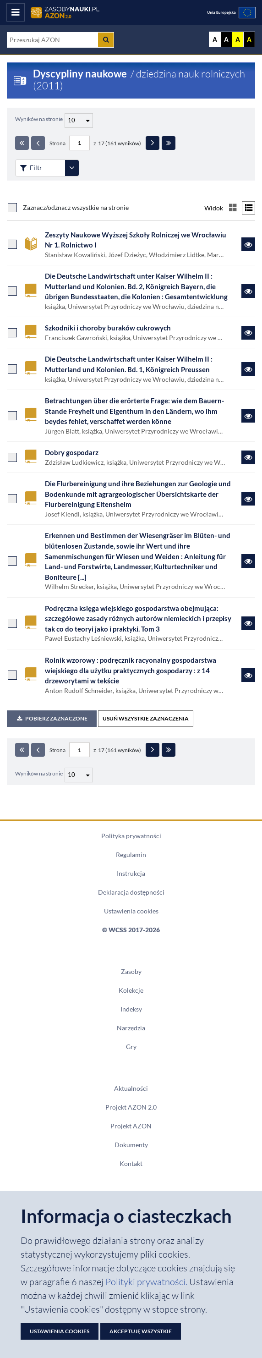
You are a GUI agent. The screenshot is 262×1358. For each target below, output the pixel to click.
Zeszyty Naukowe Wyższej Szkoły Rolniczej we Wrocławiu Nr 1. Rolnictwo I (135, 240)
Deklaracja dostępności (131, 892)
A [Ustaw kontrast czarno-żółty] (249, 39)
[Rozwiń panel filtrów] (72, 168)
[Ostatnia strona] (168, 143)
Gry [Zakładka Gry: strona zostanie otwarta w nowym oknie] (131, 1046)
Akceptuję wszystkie (140, 1331)
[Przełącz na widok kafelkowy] (232, 207)
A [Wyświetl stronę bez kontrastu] (215, 39)
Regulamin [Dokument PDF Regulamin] (131, 854)
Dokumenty (131, 1145)
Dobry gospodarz (71, 452)
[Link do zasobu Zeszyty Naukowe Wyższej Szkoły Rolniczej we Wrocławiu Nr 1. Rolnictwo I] (248, 244)
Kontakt (131, 1163)
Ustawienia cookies (131, 911)
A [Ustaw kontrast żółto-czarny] (237, 39)
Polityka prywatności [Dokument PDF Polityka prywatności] (131, 836)
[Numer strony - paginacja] (79, 143)
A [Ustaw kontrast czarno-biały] (226, 39)
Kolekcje (131, 990)
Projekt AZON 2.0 (131, 1107)
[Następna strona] (152, 143)
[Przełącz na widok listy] (248, 207)
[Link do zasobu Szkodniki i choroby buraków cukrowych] (248, 333)
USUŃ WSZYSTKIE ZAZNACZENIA (146, 718)
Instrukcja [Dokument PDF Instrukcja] (131, 873)
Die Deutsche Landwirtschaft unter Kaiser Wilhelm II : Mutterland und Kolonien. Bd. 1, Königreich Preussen (129, 364)
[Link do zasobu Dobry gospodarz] (248, 457)
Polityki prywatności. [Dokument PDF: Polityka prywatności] (147, 1281)
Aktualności (131, 1088)
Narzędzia (131, 1028)
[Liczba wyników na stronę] (79, 775)
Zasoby (131, 971)
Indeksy (131, 1009)
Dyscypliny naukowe (80, 73)
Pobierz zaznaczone (51, 718)
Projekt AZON (131, 1126)
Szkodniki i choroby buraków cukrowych (108, 328)
